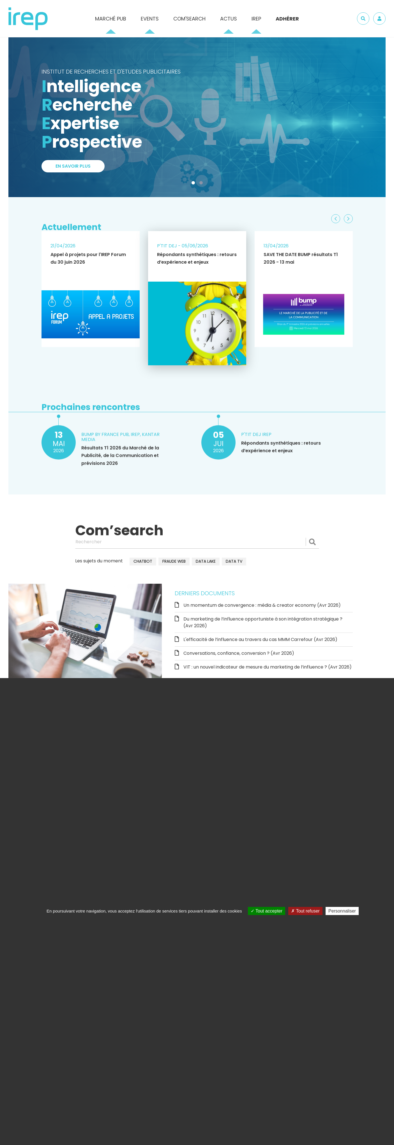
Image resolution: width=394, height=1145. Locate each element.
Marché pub (110, 18)
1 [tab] (194, 184)
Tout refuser (305, 911)
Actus (228, 18)
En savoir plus (73, 166)
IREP (256, 18)
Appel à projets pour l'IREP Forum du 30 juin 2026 (88, 258)
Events (150, 18)
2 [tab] (202, 184)
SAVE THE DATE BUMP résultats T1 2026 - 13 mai (301, 258)
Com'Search (189, 18)
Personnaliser (342, 911)
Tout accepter (266, 911)
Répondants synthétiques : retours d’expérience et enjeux (197, 258)
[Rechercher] (197, 542)
